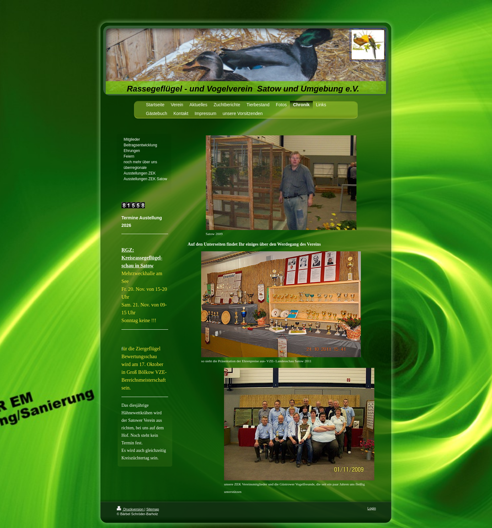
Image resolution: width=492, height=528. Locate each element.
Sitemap (152, 509)
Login (371, 508)
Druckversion (130, 509)
